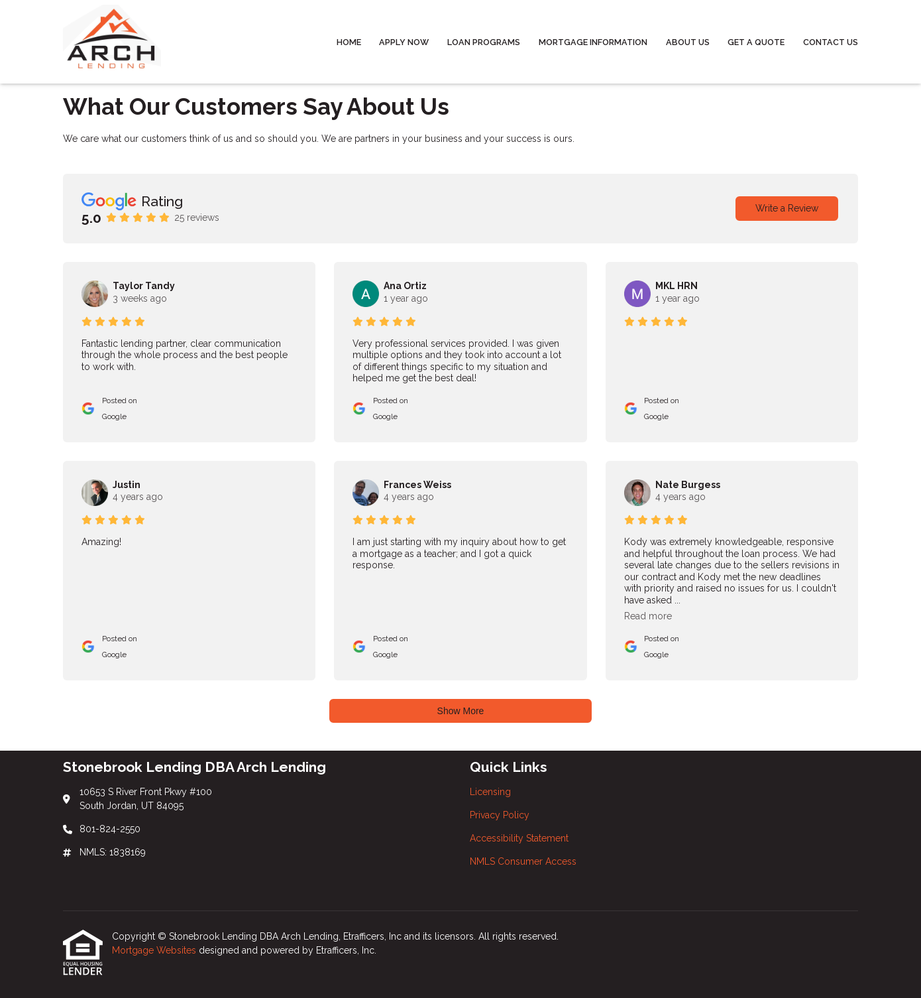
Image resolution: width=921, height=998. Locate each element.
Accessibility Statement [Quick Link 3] (519, 838)
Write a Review (786, 208)
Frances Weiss (417, 484)
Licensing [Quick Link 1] (490, 791)
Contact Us (830, 42)
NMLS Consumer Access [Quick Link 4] (523, 861)
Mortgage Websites (155, 950)
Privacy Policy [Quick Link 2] (499, 815)
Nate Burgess (687, 484)
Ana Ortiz (405, 286)
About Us (688, 42)
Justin (126, 484)
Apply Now (404, 42)
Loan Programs (483, 42)
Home (349, 42)
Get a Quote (756, 42)
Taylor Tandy (144, 286)
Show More (460, 711)
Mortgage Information (593, 42)
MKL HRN (676, 286)
